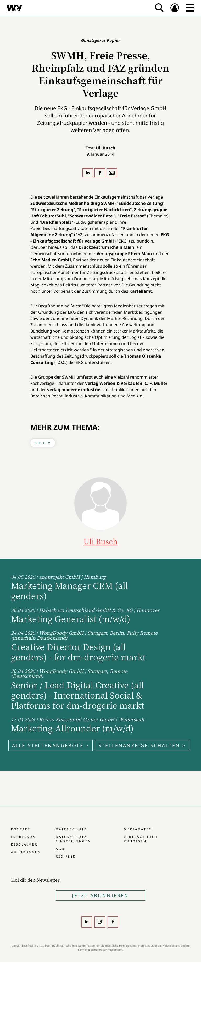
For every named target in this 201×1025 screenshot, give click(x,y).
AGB (60, 849)
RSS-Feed (66, 856)
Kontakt (20, 829)
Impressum (23, 837)
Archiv (43, 443)
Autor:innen (26, 852)
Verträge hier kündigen (140, 839)
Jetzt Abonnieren (100, 895)
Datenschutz (71, 829)
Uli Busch (105, 148)
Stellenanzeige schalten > (142, 745)
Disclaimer (24, 844)
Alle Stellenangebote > (50, 745)
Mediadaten (138, 829)
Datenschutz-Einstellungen (73, 839)
